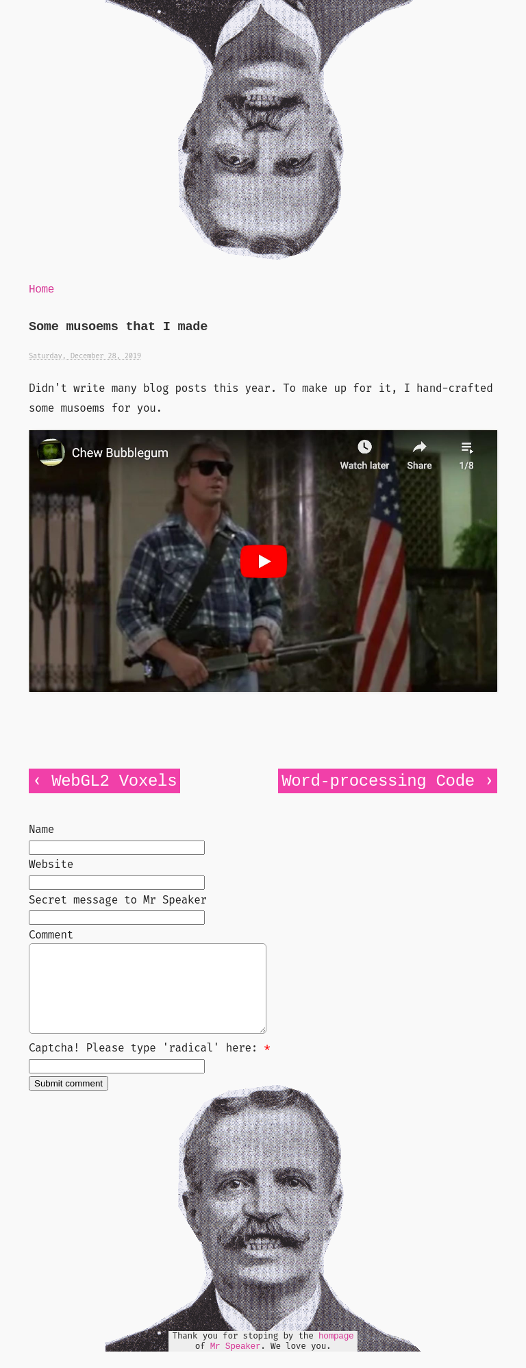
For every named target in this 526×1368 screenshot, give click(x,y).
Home (41, 290)
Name (41, 829)
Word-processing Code (378, 781)
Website (51, 864)
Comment (51, 935)
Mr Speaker (235, 1363)
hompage (336, 1352)
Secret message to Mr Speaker (118, 900)
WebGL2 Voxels (114, 781)
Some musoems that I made (118, 327)
